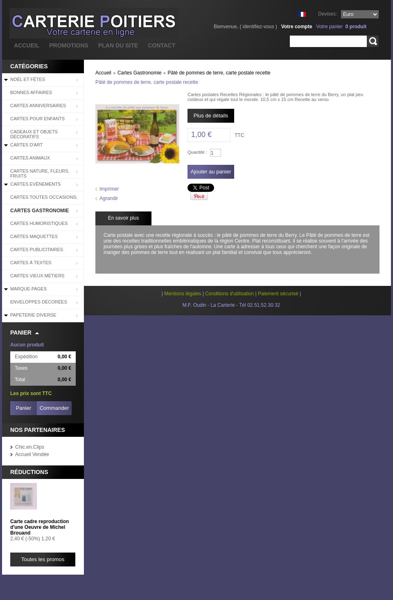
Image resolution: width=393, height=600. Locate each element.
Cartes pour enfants (37, 118)
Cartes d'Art (26, 144)
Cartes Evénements (35, 184)
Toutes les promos (43, 559)
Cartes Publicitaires (36, 249)
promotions (68, 45)
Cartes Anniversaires (38, 105)
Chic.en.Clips (29, 447)
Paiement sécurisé (278, 294)
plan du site (118, 45)
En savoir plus (123, 218)
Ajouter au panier (210, 172)
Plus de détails (211, 115)
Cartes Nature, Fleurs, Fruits (39, 173)
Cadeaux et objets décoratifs (34, 134)
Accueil (103, 73)
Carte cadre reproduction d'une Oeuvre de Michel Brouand (39, 527)
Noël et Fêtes (27, 79)
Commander (54, 408)
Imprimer (109, 189)
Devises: (327, 14)
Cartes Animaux (30, 157)
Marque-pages (28, 288)
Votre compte (296, 26)
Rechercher (373, 41)
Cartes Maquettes (34, 236)
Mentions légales (182, 294)
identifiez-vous (258, 26)
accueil (26, 45)
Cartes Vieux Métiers (37, 275)
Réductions (29, 472)
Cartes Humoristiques (39, 223)
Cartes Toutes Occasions (43, 197)
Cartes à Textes (30, 262)
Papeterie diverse (33, 314)
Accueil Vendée (32, 454)
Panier (21, 332)
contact (161, 45)
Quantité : (197, 152)
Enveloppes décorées (38, 301)
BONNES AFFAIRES (31, 92)
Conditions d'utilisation (229, 294)
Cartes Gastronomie (39, 210)
